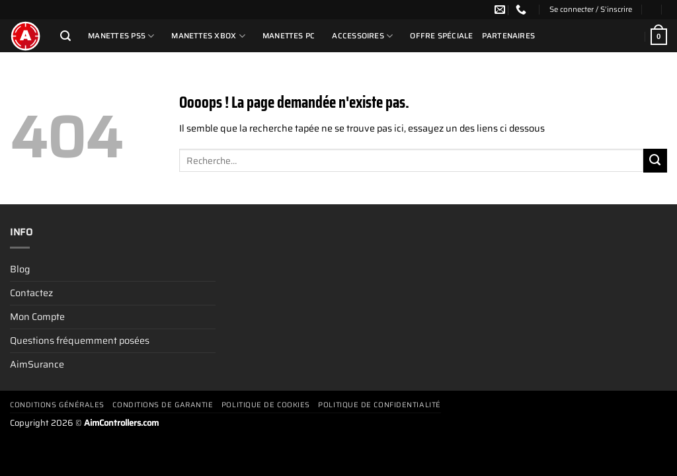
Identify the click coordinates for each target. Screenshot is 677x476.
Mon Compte (37, 316)
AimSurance (37, 364)
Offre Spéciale (441, 36)
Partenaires (509, 36)
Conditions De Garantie (162, 405)
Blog (20, 269)
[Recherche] (65, 36)
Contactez (31, 293)
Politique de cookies (265, 405)
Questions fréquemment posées (79, 340)
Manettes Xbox (208, 36)
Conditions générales (57, 405)
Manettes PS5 (121, 36)
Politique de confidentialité (379, 405)
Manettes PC (288, 36)
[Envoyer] (655, 161)
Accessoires (362, 36)
